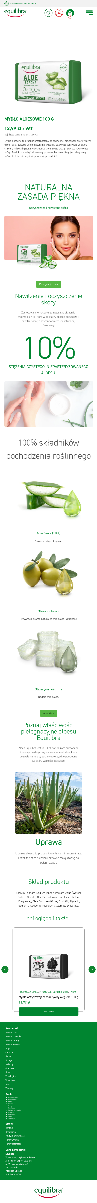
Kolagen (9, 1060)
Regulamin (11, 1114)
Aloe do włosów (12, 1044)
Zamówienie (11, 1119)
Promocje (11, 1112)
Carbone (57, 992)
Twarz (72, 992)
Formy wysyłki (12, 1100)
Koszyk (10, 1106)
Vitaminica (10, 1080)
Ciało (65, 992)
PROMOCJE (45, 992)
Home (10, 1102)
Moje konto (11, 1108)
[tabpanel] (48, 819)
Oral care (9, 1068)
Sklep (10, 1117)
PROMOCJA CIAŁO (28, 992)
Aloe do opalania (13, 1036)
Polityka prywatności (14, 1110)
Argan (8, 1048)
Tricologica (10, 1076)
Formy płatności (13, 1097)
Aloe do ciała (11, 1032)
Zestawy (9, 1088)
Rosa (7, 1072)
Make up (9, 1064)
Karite (8, 1056)
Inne (7, 1084)
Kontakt (10, 1104)
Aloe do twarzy (12, 1040)
